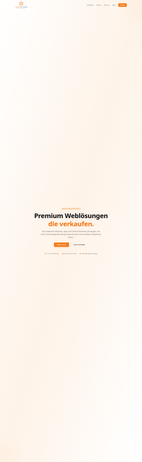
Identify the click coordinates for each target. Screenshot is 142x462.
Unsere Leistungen (79, 244)
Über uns (106, 5)
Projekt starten (61, 244)
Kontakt (122, 5)
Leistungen (90, 5)
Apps (113, 5)
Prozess (98, 5)
